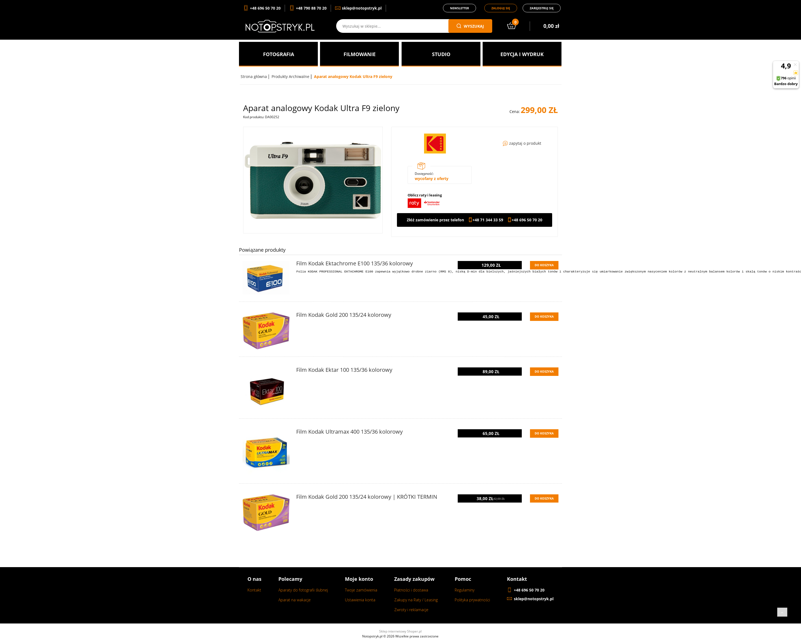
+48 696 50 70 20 (527, 219)
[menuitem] (278, 54)
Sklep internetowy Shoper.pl (400, 631)
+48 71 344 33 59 (487, 219)
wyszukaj (470, 26)
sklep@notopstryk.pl (534, 598)
